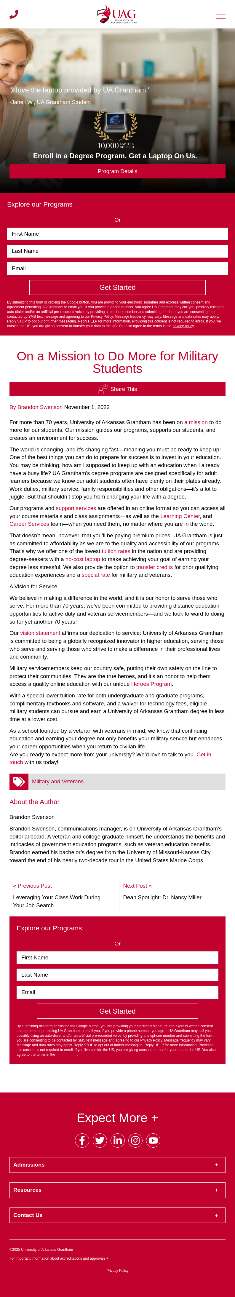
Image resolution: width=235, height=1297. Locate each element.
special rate (96, 575)
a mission (196, 422)
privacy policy (183, 326)
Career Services (29, 524)
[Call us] (13, 14)
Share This (117, 389)
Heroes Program (151, 684)
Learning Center (180, 516)
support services (76, 508)
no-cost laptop (82, 559)
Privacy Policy (117, 1271)
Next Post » (137, 886)
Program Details (118, 171)
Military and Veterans (58, 781)
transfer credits (154, 567)
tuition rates (116, 551)
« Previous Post (32, 886)
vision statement (40, 633)
